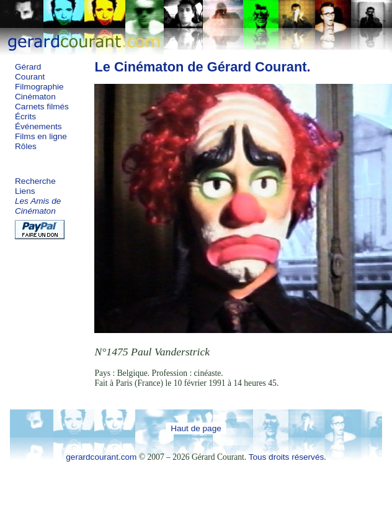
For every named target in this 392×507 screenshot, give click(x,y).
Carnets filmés (42, 106)
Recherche (35, 181)
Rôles (26, 146)
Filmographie (39, 86)
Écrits (25, 116)
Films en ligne (41, 136)
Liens (25, 191)
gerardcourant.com (101, 457)
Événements (38, 126)
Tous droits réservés (286, 457)
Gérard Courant (30, 71)
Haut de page (196, 428)
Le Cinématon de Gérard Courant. (202, 67)
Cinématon (35, 96)
